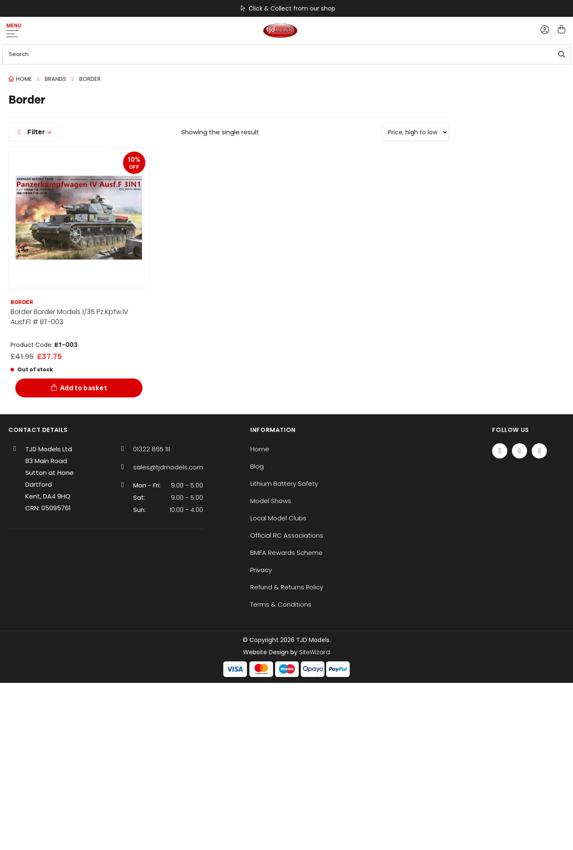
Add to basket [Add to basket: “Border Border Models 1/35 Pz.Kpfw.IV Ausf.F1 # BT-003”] (83, 388)
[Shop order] (415, 132)
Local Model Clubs (278, 518)
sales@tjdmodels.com (168, 467)
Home (24, 79)
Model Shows (270, 500)
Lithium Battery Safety (284, 483)
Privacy (261, 569)
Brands (55, 79)
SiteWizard (314, 652)
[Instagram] (539, 450)
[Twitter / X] (519, 450)
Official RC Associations (286, 535)
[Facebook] (499, 450)
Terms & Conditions (280, 604)
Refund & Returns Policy (286, 587)
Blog (257, 466)
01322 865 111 (151, 449)
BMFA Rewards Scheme (286, 552)
